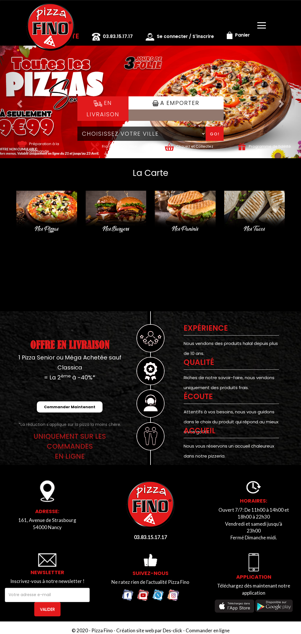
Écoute (198, 396)
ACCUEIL (199, 431)
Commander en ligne (208, 630)
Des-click (172, 630)
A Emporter (176, 103)
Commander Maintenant (69, 407)
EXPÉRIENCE (206, 328)
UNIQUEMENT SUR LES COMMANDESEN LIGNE (69, 446)
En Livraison (103, 108)
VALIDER (47, 609)
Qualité (199, 362)
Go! (215, 134)
